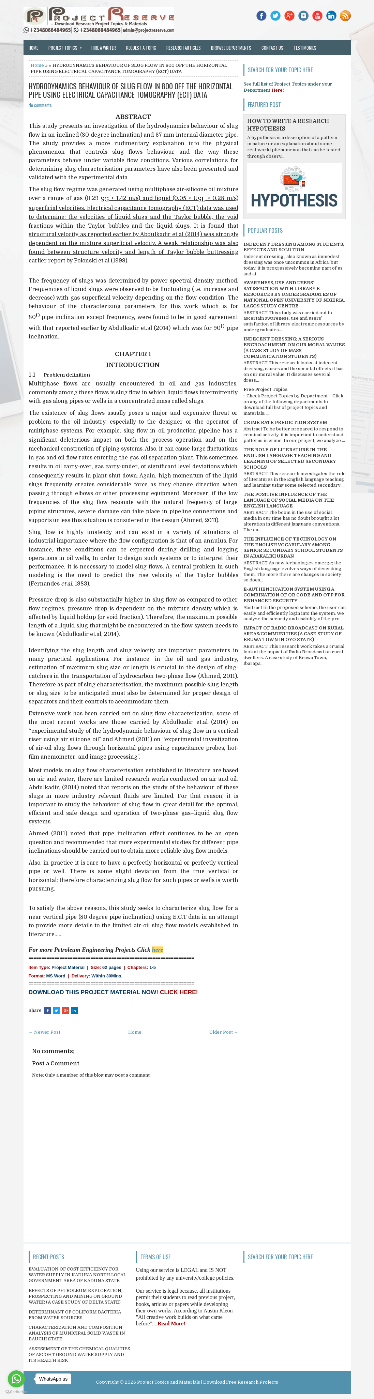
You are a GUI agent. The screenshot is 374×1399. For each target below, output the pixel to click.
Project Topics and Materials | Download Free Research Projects (207, 1382)
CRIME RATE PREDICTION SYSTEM (285, 422)
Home (33, 47)
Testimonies (305, 47)
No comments (40, 105)
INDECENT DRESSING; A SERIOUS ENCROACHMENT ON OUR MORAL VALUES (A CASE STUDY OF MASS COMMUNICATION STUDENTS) (294, 347)
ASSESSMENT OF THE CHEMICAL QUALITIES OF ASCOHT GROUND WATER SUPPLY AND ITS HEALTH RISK (79, 1354)
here (157, 949)
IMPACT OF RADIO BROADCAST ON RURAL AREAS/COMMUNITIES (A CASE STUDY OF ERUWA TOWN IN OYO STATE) (293, 633)
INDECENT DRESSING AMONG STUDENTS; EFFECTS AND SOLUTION (293, 247)
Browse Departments (231, 47)
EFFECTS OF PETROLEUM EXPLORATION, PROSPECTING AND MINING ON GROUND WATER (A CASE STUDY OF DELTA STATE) (75, 1296)
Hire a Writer (103, 47)
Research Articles (183, 47)
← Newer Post (44, 1032)
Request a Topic (141, 47)
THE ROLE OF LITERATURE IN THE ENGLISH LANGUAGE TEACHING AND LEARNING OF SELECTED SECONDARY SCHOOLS (289, 458)
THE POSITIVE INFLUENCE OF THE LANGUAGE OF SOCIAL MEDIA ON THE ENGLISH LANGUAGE (288, 500)
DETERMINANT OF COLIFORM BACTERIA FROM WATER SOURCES (75, 1314)
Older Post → (223, 1032)
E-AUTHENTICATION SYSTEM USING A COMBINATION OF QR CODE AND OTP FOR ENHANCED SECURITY (294, 595)
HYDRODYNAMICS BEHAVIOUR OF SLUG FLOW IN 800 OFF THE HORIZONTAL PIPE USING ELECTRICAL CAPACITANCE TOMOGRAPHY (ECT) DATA (131, 90)
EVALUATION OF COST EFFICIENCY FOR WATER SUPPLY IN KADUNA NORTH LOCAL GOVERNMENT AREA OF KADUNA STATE (77, 1274)
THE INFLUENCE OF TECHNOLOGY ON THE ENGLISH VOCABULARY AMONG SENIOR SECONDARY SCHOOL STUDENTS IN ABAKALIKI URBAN (293, 547)
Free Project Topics (265, 389)
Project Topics (67, 45)
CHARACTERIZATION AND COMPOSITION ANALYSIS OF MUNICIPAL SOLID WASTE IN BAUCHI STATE (77, 1333)
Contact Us (272, 47)
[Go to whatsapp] (16, 1378)
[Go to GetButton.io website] (16, 1392)
